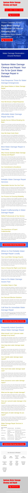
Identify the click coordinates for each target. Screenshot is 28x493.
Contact (21, 9)
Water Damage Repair (4, 457)
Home (6, 9)
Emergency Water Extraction (5, 463)
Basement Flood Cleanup (17, 457)
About (11, 9)
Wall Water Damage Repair (23, 463)
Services (16, 9)
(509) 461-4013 (13, 313)
